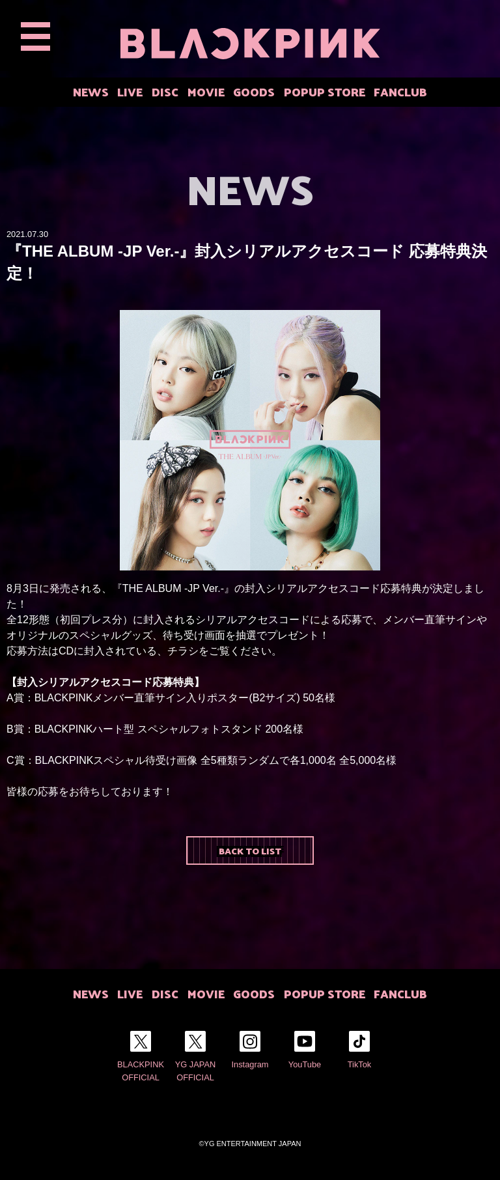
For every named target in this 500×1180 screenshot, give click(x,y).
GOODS (254, 91)
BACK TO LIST (250, 850)
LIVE (130, 91)
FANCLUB (400, 91)
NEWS (91, 91)
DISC (165, 91)
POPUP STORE (324, 91)
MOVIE (206, 91)
